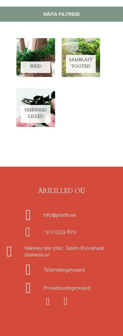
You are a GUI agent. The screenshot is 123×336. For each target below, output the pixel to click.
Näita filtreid (61, 14)
